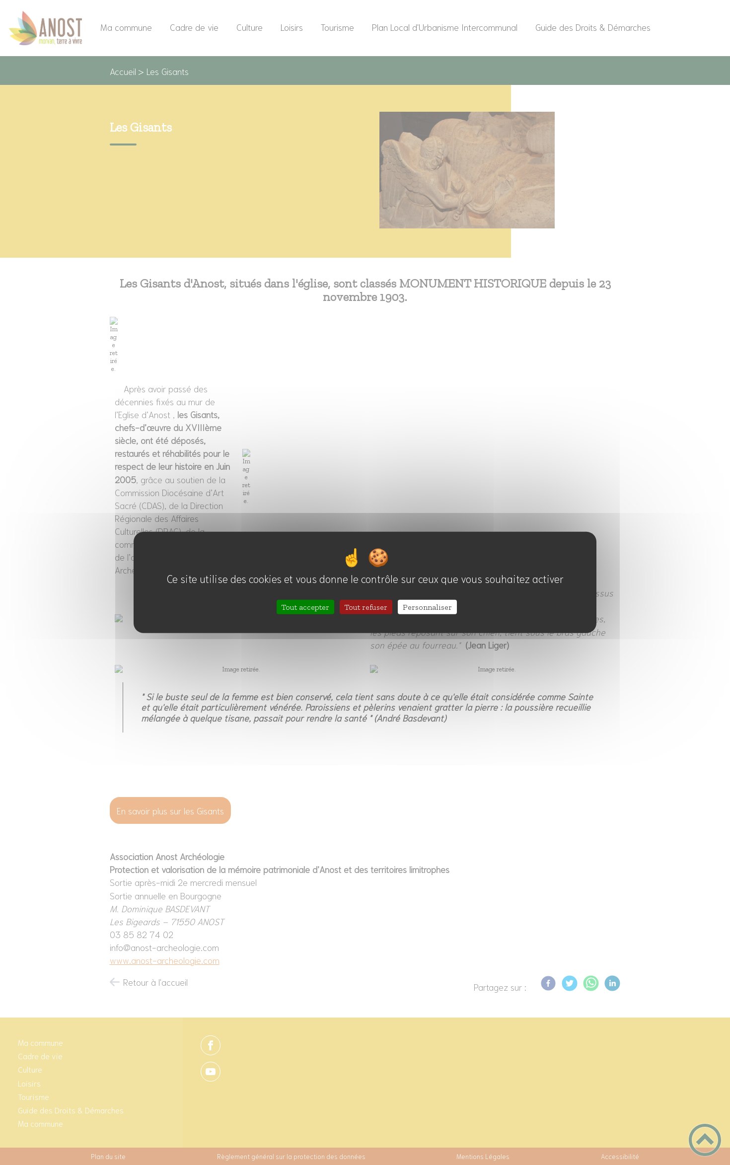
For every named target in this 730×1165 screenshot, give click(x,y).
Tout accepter (305, 607)
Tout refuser (366, 607)
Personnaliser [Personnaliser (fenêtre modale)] (427, 607)
